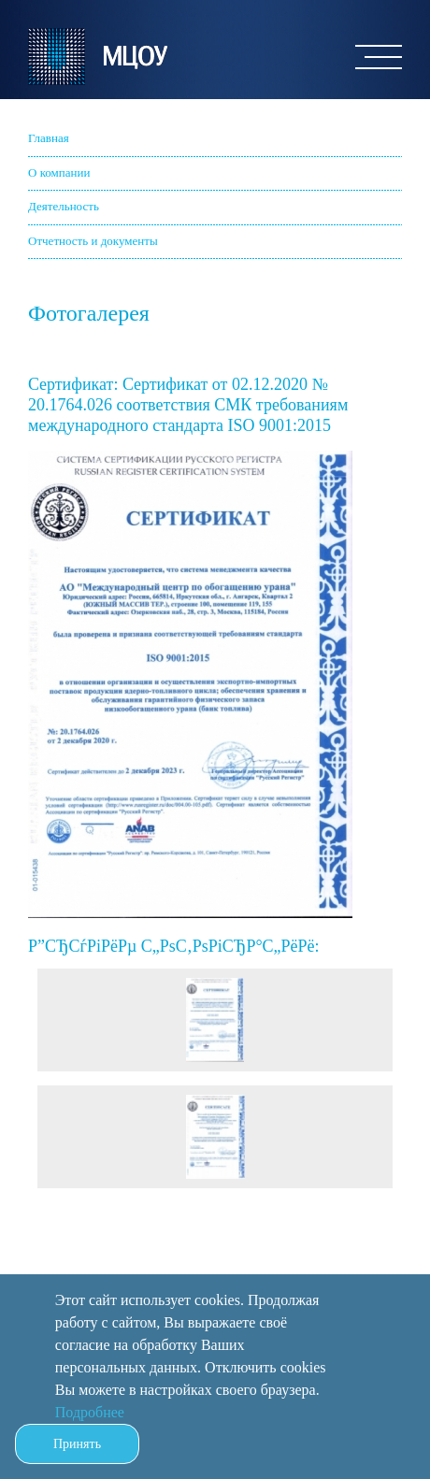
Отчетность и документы (93, 241)
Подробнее (89, 1412)
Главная (48, 138)
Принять (77, 1444)
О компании (59, 172)
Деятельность (63, 206)
